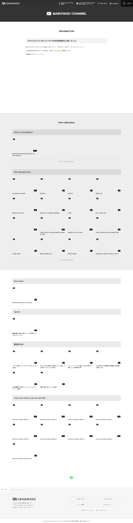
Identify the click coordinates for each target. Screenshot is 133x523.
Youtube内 (57, 51)
